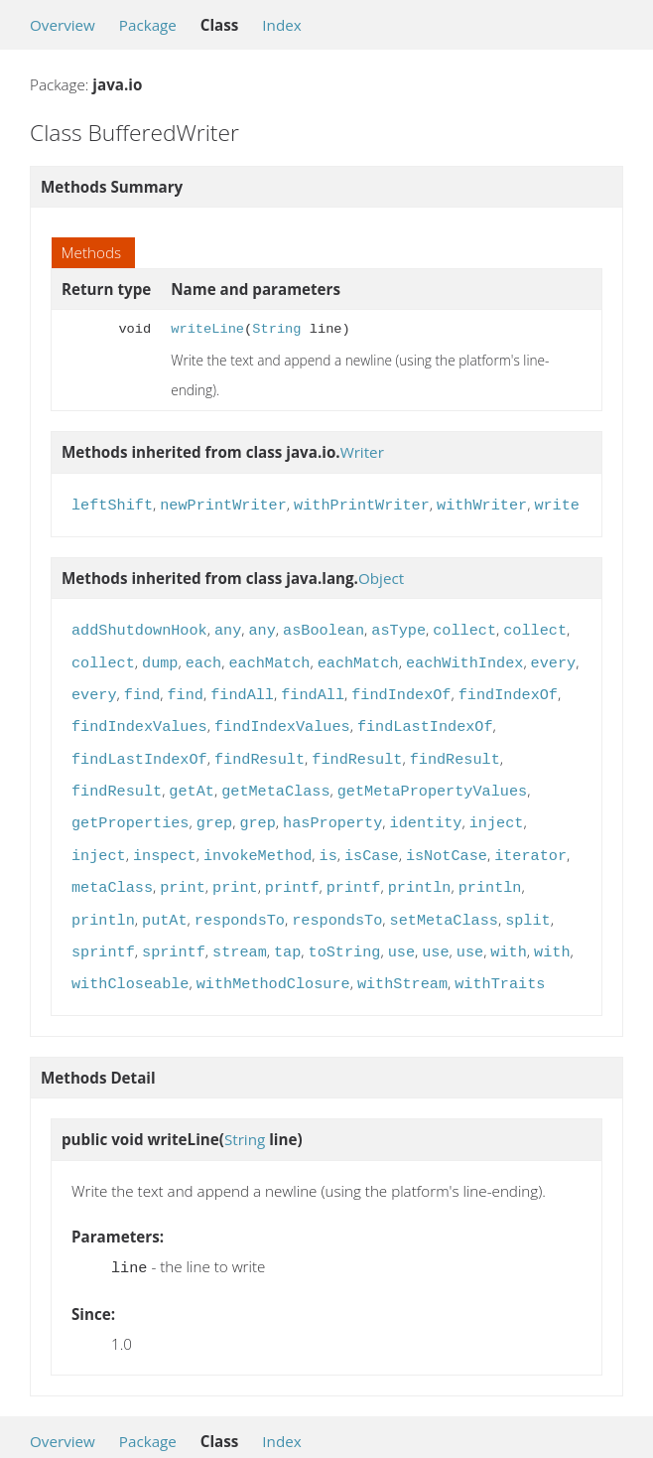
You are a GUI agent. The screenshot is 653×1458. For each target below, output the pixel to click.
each (203, 657)
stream (239, 929)
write (557, 503)
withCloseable (130, 958)
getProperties (130, 807)
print (182, 868)
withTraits (500, 958)
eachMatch (269, 657)
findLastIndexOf (425, 717)
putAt (165, 899)
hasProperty (332, 807)
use (401, 929)
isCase (371, 838)
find (142, 687)
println (420, 868)
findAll (242, 687)
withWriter (482, 503)
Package (148, 25)
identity (426, 807)
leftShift (112, 503)
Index (281, 25)
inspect (164, 838)
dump (160, 657)
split (528, 899)
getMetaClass (275, 778)
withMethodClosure (273, 958)
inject (496, 807)
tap (287, 929)
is (328, 838)
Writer (362, 452)
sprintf (103, 929)
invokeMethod (257, 838)
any (227, 627)
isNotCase (446, 838)
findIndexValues (139, 717)
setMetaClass (444, 899)
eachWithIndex (464, 657)
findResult (259, 748)
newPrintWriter (223, 503)
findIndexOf (401, 687)
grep (214, 807)
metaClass (112, 868)
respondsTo (240, 899)
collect (464, 627)
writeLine (207, 329)
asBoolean (323, 627)
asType (398, 627)
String (276, 329)
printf (292, 868)
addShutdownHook (139, 627)
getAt (191, 778)
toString (345, 929)
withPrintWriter (362, 503)
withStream (402, 958)
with (508, 929)
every (554, 657)
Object (381, 576)
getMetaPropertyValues (432, 778)
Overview (62, 25)
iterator (530, 838)
